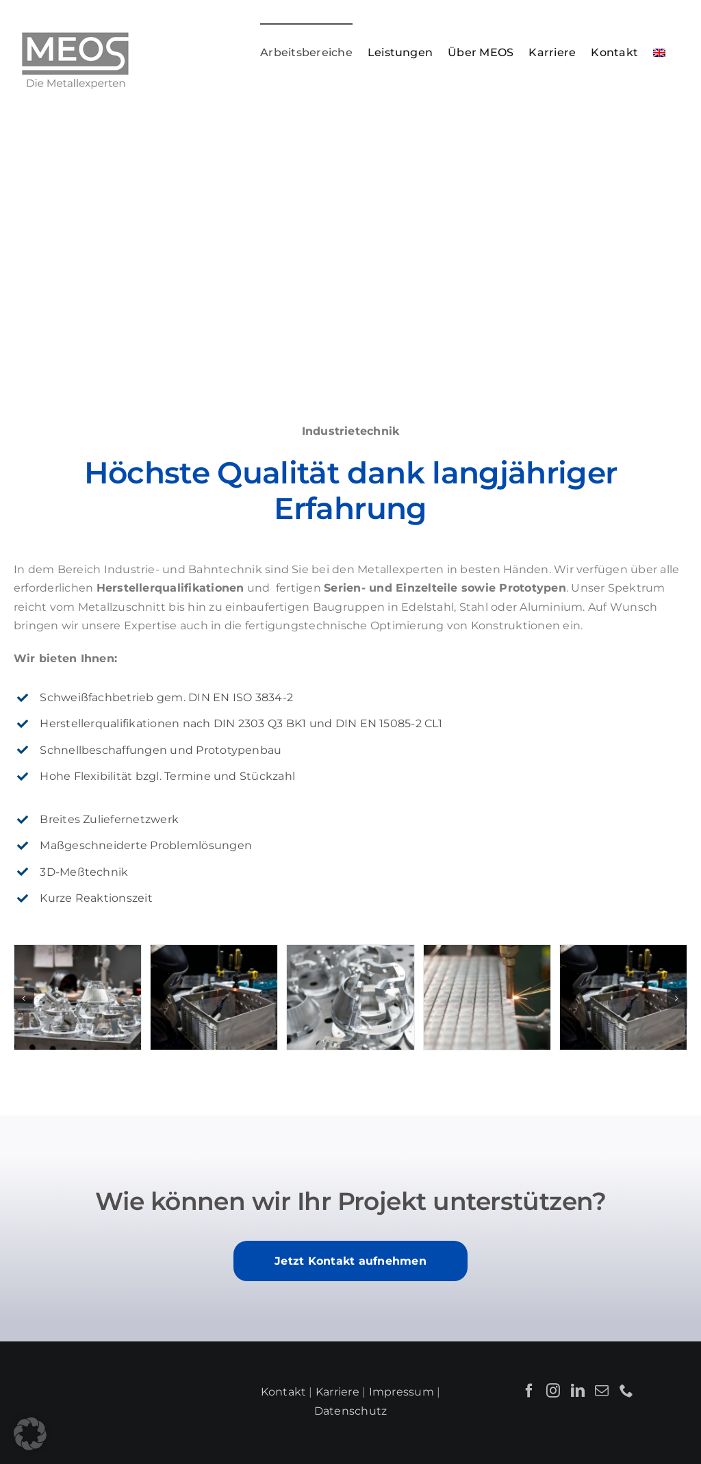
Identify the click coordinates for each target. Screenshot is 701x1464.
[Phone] (626, 1391)
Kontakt (284, 1391)
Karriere (337, 1391)
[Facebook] (529, 1391)
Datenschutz (350, 1410)
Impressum (401, 1391)
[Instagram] (553, 1391)
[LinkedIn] (578, 1391)
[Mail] (602, 1391)
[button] (24, 998)
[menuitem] (659, 52)
